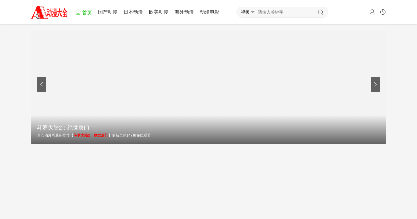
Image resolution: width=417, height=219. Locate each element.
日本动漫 (133, 12)
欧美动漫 (158, 12)
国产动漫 (107, 12)
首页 (83, 12)
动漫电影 (209, 12)
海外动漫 (184, 12)
